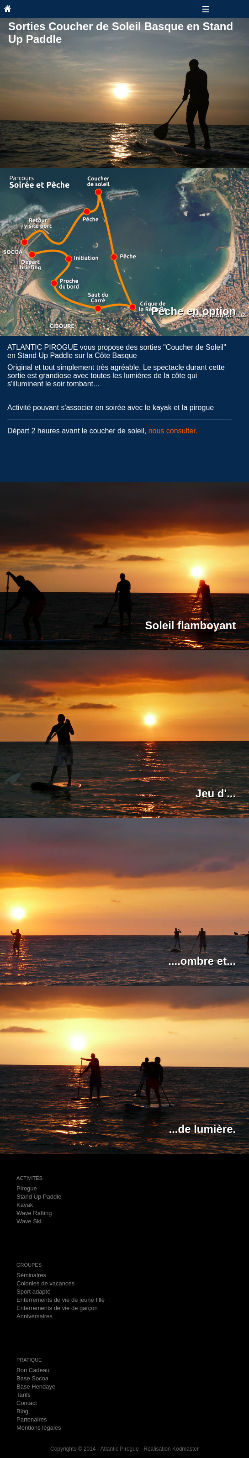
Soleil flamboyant (190, 625)
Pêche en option (193, 311)
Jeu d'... (216, 793)
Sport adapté (33, 1291)
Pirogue (26, 1188)
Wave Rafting (34, 1213)
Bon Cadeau (32, 1370)
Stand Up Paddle (38, 1196)
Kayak (24, 1204)
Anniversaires (34, 1316)
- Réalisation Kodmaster (169, 1449)
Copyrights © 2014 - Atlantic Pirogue (94, 1449)
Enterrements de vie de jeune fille (60, 1299)
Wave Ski (28, 1221)
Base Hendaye (35, 1386)
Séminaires (31, 1275)
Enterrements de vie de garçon (57, 1308)
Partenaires (31, 1419)
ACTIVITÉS (29, 1178)
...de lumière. (202, 1129)
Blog (22, 1411)
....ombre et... (202, 961)
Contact (26, 1403)
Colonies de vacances (45, 1283)
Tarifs (23, 1394)
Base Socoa (32, 1378)
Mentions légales (38, 1427)
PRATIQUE (29, 1360)
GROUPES (29, 1265)
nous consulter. (173, 431)
